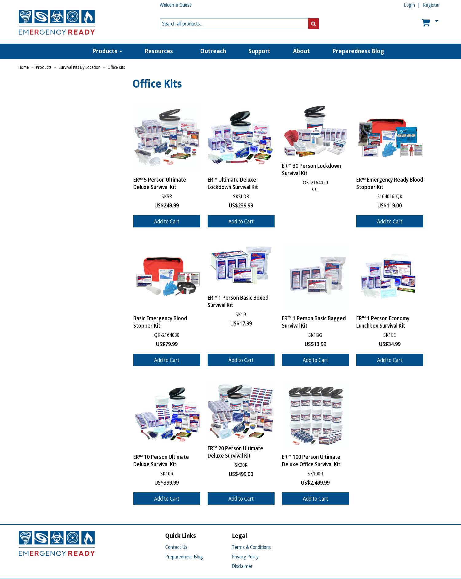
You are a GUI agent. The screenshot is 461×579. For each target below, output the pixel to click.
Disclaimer (242, 566)
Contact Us (176, 547)
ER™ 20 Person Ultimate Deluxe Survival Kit (235, 451)
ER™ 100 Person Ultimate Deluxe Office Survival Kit (311, 460)
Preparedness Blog (184, 556)
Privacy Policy (245, 556)
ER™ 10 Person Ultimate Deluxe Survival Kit (161, 460)
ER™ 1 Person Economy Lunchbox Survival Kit (382, 321)
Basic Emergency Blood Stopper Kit (160, 321)
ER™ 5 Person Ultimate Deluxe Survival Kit (159, 183)
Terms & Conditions (251, 547)
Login (409, 5)
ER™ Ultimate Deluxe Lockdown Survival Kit (233, 183)
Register (431, 5)
